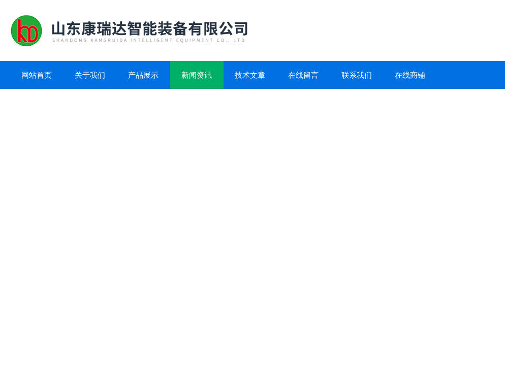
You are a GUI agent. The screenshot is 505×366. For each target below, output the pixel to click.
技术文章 (250, 75)
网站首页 (36, 75)
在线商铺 (410, 75)
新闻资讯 (196, 75)
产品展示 (143, 75)
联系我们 (356, 75)
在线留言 (303, 75)
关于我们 (90, 75)
